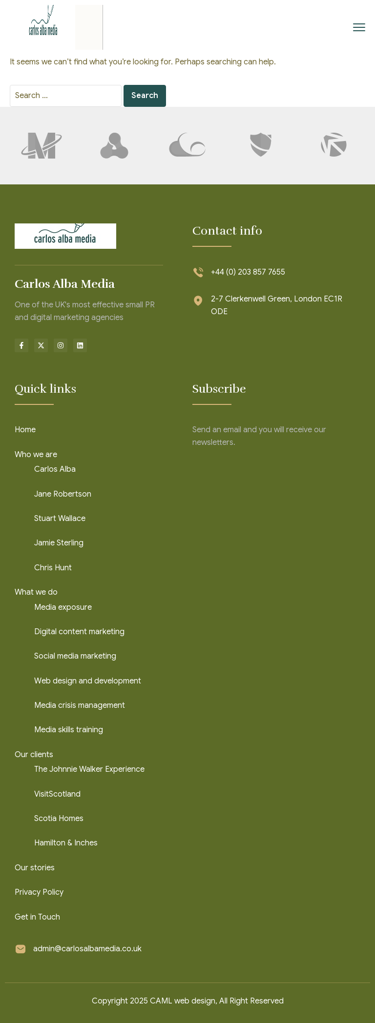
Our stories (35, 868)
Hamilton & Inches (66, 843)
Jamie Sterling (58, 543)
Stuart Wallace (59, 518)
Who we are (36, 455)
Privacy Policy (39, 892)
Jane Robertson (62, 494)
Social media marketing (75, 656)
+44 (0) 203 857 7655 (248, 272)
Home (25, 430)
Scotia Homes (58, 818)
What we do (36, 592)
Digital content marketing (79, 632)
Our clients (34, 755)
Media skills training (68, 730)
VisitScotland (57, 794)
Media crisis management (79, 705)
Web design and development (87, 681)
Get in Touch (37, 917)
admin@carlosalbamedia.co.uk (87, 949)
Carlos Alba (55, 469)
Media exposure (63, 607)
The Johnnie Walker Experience (89, 769)
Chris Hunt (53, 568)
